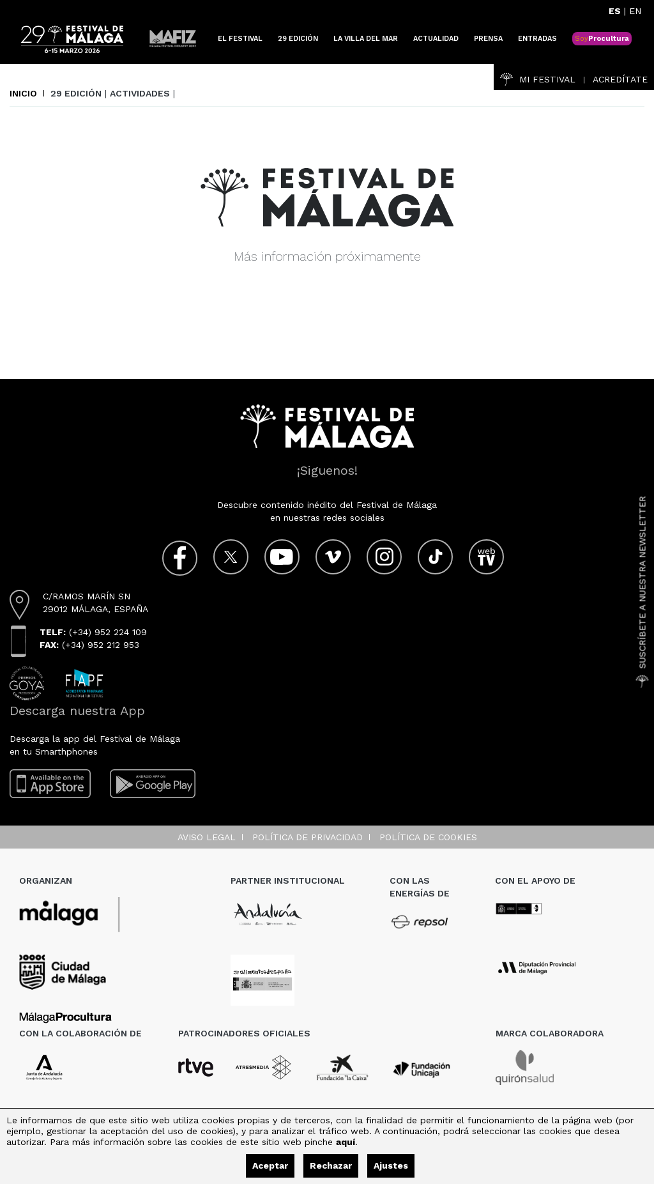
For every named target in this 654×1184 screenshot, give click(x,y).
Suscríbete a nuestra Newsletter (642, 592)
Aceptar (270, 1165)
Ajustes (391, 1165)
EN (635, 10)
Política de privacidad (307, 837)
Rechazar (331, 1165)
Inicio (23, 93)
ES (615, 10)
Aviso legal (207, 837)
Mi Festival (537, 79)
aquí (345, 1142)
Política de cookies (428, 837)
